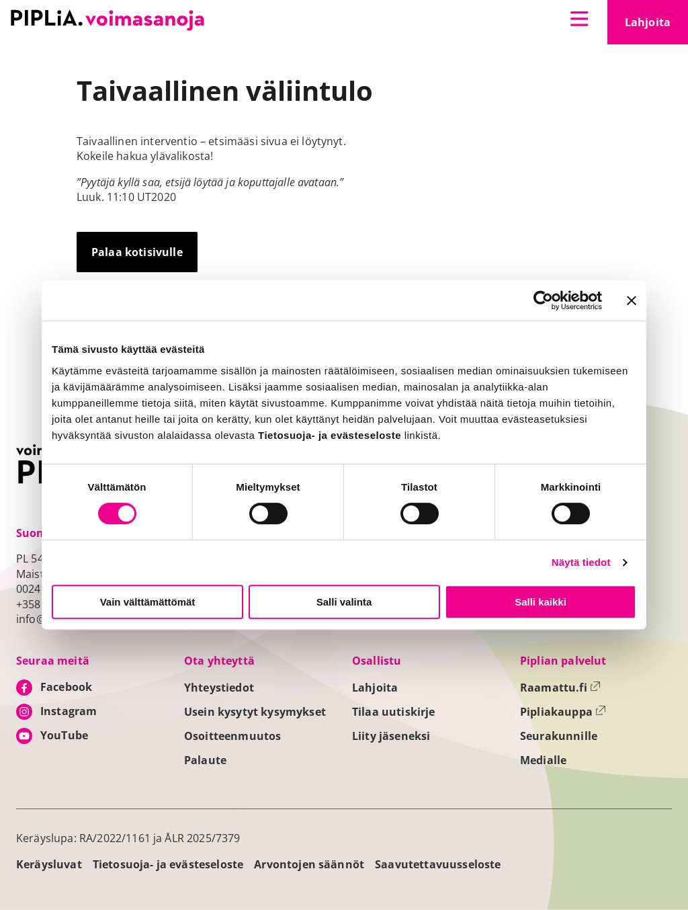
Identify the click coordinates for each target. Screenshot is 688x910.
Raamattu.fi (560, 687)
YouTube (64, 735)
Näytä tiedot (581, 562)
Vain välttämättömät (148, 602)
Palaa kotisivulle (137, 252)
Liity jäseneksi (391, 736)
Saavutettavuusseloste (438, 864)
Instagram (68, 711)
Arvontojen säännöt (309, 864)
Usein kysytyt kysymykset (255, 711)
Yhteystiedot (219, 687)
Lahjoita (656, 26)
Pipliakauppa (563, 711)
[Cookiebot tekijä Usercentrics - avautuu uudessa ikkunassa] (543, 300)
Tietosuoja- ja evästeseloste (168, 864)
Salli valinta (344, 602)
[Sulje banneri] (631, 300)
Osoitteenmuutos (232, 736)
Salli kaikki (540, 602)
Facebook (66, 686)
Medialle (543, 760)
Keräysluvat (49, 864)
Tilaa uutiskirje (393, 711)
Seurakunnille (558, 736)
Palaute (205, 760)
